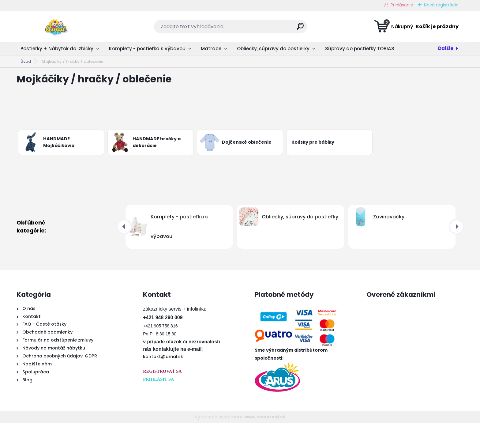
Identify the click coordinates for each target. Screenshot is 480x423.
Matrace (211, 48)
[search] (300, 29)
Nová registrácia (441, 5)
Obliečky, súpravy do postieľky (273, 48)
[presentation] (124, 226)
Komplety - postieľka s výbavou (147, 48)
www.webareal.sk (264, 417)
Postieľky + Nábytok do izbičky (57, 48)
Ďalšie (445, 48)
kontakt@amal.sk (163, 356)
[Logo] (54, 26)
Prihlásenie (402, 5)
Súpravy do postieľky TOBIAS (359, 48)
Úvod (26, 61)
